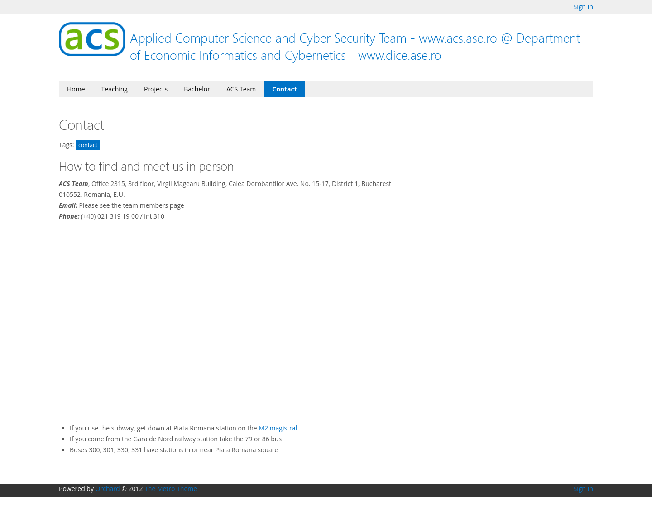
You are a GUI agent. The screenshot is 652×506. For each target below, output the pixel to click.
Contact (284, 89)
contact (87, 145)
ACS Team (241, 89)
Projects (156, 89)
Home (76, 89)
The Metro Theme (170, 488)
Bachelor (197, 89)
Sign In (583, 6)
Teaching (114, 89)
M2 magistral (278, 428)
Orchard (108, 488)
